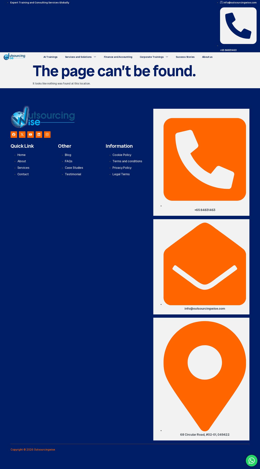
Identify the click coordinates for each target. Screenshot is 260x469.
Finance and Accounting (116, 56)
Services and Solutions (79, 56)
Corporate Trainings (152, 56)
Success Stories (182, 56)
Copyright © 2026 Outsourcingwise (33, 449)
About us (204, 56)
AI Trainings (50, 56)
